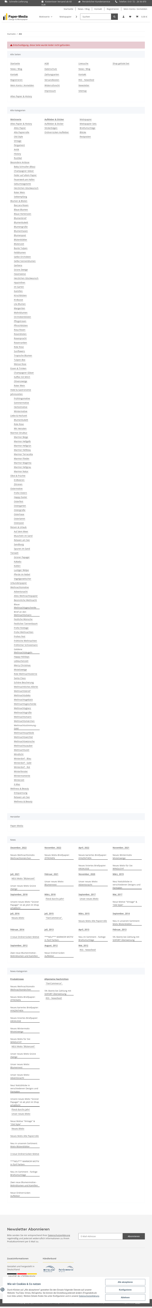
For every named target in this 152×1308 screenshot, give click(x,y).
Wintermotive (20, 411)
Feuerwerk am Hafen (24, 179)
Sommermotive (21, 402)
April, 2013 (84, 929)
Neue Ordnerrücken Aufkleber (55, 954)
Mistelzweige (20, 669)
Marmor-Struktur (18, 432)
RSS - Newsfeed (86, 79)
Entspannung (20, 792)
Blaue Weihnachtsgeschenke (25, 606)
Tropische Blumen (23, 355)
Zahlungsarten (52, 74)
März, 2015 (84, 913)
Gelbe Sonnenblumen (25, 261)
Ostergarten (20, 505)
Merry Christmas (22, 665)
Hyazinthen (19, 282)
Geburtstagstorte (22, 183)
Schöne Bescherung (24, 682)
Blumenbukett (21, 222)
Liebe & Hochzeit (18, 415)
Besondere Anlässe (19, 162)
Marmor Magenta (22, 462)
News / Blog (84, 9)
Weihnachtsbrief (22, 691)
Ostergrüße (19, 510)
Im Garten (19, 286)
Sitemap (83, 90)
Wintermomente (22, 775)
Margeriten (19, 308)
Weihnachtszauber (23, 745)
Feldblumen (20, 252)
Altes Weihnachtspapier (26, 595)
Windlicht (18, 754)
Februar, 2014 (17, 929)
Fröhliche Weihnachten (25, 640)
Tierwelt (14, 553)
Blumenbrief (20, 218)
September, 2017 (87, 894)
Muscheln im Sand (23, 535)
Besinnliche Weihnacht (25, 600)
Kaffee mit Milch (22, 377)
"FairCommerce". (54, 917)
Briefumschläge (87, 128)
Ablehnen (125, 1297)
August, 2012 (51, 945)
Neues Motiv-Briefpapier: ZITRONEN (57, 857)
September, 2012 (18, 945)
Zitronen (18, 484)
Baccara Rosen (21, 205)
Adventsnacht (21, 591)
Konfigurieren (125, 1290)
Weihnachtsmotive (19, 587)
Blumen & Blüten (18, 201)
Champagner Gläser (24, 170)
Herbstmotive (20, 407)
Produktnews (17, 979)
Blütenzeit (19, 243)
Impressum (50, 90)
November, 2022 (53, 847)
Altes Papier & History (21, 96)
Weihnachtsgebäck (23, 699)
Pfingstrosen (20, 321)
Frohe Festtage (21, 627)
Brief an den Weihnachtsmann (22, 613)
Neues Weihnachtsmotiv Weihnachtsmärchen (22, 857)
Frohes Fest (19, 636)
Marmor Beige (21, 437)
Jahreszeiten (16, 394)
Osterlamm (19, 518)
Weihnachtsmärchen (24, 721)
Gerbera (18, 265)
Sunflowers (19, 351)
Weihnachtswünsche (24, 741)
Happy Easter (20, 497)
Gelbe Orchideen (22, 256)
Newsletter (84, 85)
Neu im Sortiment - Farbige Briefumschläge (92, 938)
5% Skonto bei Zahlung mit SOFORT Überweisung (126, 938)
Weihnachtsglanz (22, 708)
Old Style (18, 136)
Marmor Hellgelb (22, 441)
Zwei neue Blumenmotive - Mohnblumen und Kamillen (24, 954)
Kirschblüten (20, 295)
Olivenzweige (20, 381)
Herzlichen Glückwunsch (26, 188)
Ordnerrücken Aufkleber (57, 132)
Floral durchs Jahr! (55, 898)
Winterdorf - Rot (22, 767)
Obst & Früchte (17, 475)
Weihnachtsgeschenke (25, 703)
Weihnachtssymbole (24, 732)
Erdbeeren (19, 480)
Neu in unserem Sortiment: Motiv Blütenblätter (126, 922)
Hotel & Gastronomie (20, 389)
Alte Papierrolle (21, 132)
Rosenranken (20, 342)
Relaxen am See (22, 540)
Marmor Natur (21, 471)
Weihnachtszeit (21, 750)
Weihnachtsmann (22, 716)
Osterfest (18, 501)
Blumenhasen (21, 231)
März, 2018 (50, 894)
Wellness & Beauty (19, 788)
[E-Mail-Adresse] (100, 1236)
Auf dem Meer (21, 531)
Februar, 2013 (119, 929)
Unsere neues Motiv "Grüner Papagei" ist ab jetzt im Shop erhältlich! (24, 904)
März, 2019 (118, 874)
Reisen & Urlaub (18, 527)
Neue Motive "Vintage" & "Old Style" (125, 903)
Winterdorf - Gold (22, 762)
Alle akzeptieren (125, 1282)
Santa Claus (20, 678)
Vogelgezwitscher (22, 578)
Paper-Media (16, 825)
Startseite (68, 9)
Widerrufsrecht (52, 85)
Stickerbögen (51, 128)
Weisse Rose (20, 364)
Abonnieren (134, 1236)
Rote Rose (19, 346)
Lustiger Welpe (21, 570)
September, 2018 (18, 894)
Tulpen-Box (19, 359)
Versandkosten (52, 79)
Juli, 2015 (49, 913)
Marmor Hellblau (22, 449)
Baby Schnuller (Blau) (24, 166)
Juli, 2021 (14, 874)
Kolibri (17, 565)
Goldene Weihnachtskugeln (23, 651)
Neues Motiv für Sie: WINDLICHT (123, 867)
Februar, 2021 (51, 874)
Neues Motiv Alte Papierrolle (93, 920)
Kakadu (17, 561)
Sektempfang (20, 196)
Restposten (85, 136)
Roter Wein (19, 192)
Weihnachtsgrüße (23, 712)
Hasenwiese (20, 273)
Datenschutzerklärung (59, 1235)
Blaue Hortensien (22, 213)
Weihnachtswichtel (23, 737)
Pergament (19, 145)
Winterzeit (19, 780)
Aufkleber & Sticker (54, 123)
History (17, 153)
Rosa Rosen (19, 329)
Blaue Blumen (21, 209)
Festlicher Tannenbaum (26, 623)
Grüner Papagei (22, 557)
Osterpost (19, 522)
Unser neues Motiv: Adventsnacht (88, 883)
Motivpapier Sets (88, 123)
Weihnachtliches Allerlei (26, 686)
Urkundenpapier (18, 583)
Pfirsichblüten (21, 325)
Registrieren (113, 9)
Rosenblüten (20, 334)
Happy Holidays (21, 656)
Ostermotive (16, 488)
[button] (123, 17)
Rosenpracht (20, 338)
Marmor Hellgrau (22, 467)
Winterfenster (21, 771)
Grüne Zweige (21, 269)
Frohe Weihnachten (23, 632)
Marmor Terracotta (23, 454)
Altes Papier (20, 128)
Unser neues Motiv (89, 898)
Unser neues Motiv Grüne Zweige (23, 887)
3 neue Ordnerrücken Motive (24, 936)
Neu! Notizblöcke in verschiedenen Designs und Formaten (126, 884)
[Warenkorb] (142, 17)
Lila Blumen (20, 304)
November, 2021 (121, 847)
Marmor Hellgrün (22, 445)
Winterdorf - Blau (22, 758)
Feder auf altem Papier (25, 175)
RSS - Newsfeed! (88, 949)
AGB (47, 63)
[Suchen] (95, 16)
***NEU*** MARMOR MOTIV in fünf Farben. (59, 938)
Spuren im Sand (22, 548)
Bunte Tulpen (20, 248)
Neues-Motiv (18, 917)
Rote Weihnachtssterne (25, 673)
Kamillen (18, 291)
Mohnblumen (20, 312)
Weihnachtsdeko (22, 695)
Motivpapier (86, 119)
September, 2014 (121, 913)
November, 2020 (87, 874)
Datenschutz (51, 68)
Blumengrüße (21, 226)
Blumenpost (20, 235)
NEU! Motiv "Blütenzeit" (23, 878)
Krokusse (18, 299)
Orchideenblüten (22, 316)
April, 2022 (84, 847)
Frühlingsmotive (22, 398)
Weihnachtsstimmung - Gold (25, 727)
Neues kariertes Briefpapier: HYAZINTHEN (93, 857)
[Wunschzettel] (130, 17)
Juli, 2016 (14, 913)
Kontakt (98, 9)
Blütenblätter (20, 239)
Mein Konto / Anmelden (135, 9)
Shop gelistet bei (121, 63)
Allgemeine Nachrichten (56, 979)
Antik (16, 149)
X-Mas (17, 784)
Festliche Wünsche (23, 619)
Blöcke (83, 132)
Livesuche (83, 63)
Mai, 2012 (83, 945)
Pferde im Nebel (22, 574)
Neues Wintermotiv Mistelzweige (122, 857)
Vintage (17, 140)
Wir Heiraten (20, 428)
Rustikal (18, 158)
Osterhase (19, 514)
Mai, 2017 (117, 894)
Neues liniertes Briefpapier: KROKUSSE (92, 867)
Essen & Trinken (18, 368)
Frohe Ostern (20, 492)
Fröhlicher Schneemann (26, 645)
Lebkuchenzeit (21, 661)
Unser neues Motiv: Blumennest (54, 883)
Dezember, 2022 (18, 847)
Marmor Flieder (21, 458)
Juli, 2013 (49, 929)
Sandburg (19, 544)
